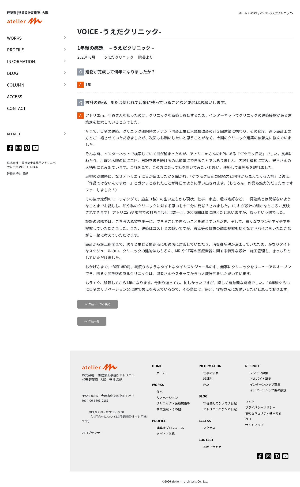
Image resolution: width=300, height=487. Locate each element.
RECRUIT (14, 134)
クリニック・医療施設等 (173, 403)
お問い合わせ (212, 447)
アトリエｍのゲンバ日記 (220, 409)
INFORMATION (21, 61)
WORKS (14, 38)
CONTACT (16, 108)
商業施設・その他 (169, 409)
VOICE (254, 13)
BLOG (12, 73)
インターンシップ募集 (265, 384)
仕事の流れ (210, 373)
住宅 (160, 391)
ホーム (243, 13)
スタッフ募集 (259, 373)
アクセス (209, 428)
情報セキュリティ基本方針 (263, 413)
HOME (157, 365)
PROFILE (15, 49)
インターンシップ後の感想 (268, 390)
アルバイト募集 (260, 378)
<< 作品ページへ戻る (97, 304)
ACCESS (14, 96)
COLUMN (15, 85)
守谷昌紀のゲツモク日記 (220, 403)
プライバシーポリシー (260, 407)
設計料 (207, 378)
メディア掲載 (166, 433)
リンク (249, 402)
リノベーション (167, 397)
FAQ (206, 384)
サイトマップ (254, 425)
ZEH (248, 419)
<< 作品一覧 (91, 321)
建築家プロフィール (170, 428)
